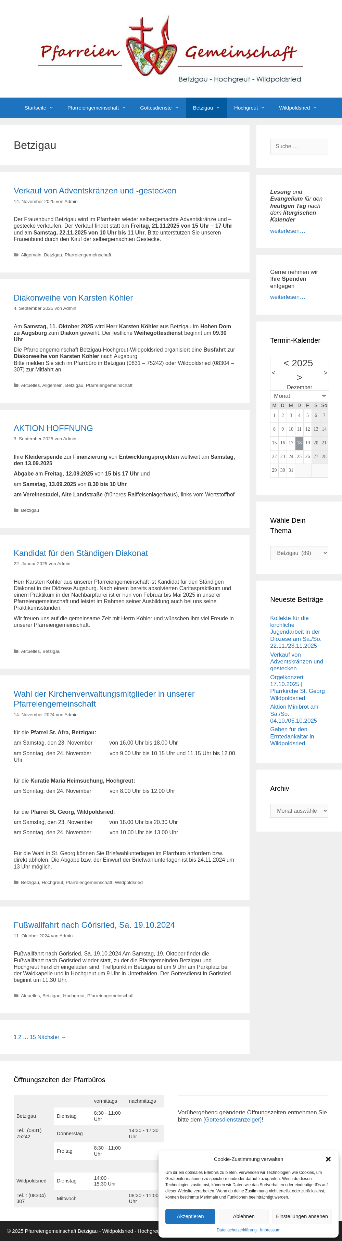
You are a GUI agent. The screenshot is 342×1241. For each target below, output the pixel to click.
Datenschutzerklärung (237, 1230)
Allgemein (31, 254)
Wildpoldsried (301, 108)
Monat (282, 396)
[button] (328, 1159)
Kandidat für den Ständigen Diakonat (81, 553)
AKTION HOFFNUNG (53, 428)
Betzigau (210, 108)
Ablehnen (243, 1216)
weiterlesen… (287, 231)
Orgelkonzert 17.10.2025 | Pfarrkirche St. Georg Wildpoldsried (297, 687)
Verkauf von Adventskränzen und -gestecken (95, 190)
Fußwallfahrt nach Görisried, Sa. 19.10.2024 (94, 924)
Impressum (270, 1230)
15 (33, 1037)
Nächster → (51, 1037)
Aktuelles (30, 385)
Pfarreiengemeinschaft (100, 108)
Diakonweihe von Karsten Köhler (73, 297)
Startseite (43, 108)
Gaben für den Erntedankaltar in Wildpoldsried (292, 736)
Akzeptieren (190, 1216)
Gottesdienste (163, 108)
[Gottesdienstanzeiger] (232, 1119)
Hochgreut (253, 108)
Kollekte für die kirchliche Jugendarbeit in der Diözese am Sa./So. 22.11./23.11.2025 (295, 632)
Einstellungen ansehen (302, 1216)
